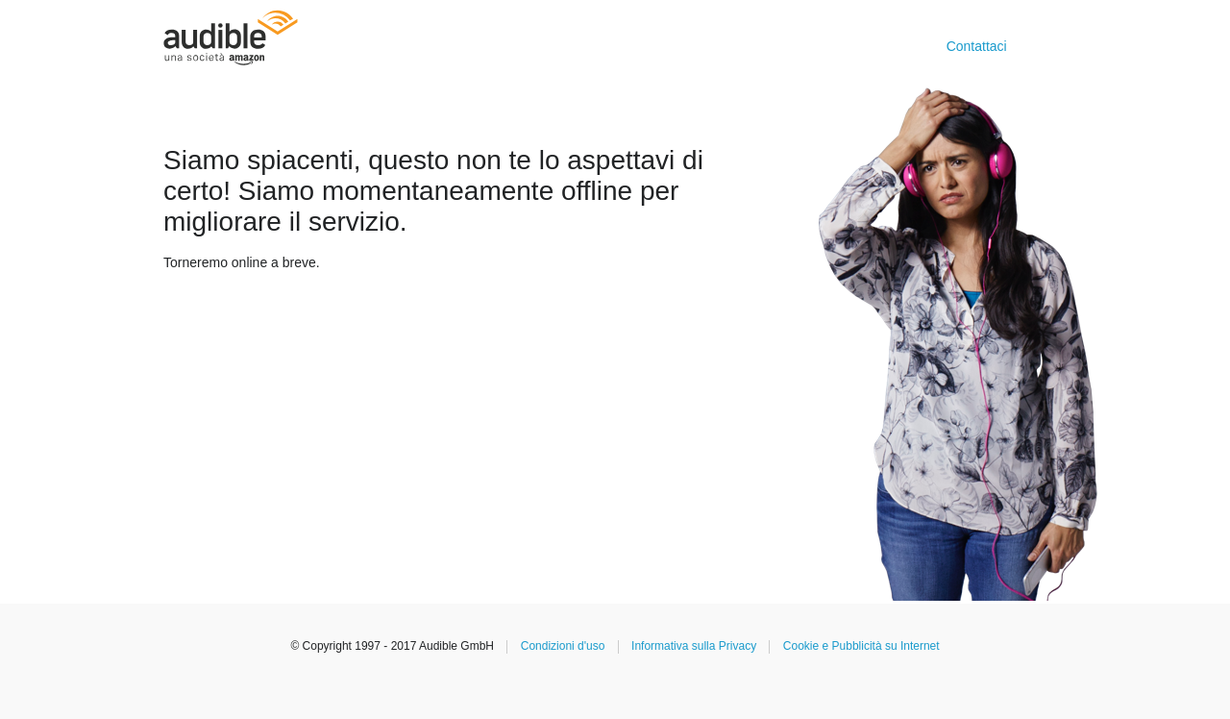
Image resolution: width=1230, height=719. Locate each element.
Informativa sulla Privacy (693, 646)
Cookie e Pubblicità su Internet (861, 646)
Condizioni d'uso (563, 646)
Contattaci (977, 46)
